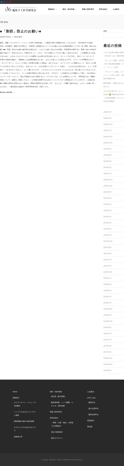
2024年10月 (107, 143)
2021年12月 (107, 241)
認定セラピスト (57, 438)
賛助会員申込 (93, 414)
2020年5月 (107, 290)
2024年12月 (107, 137)
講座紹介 (16, 398)
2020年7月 (107, 278)
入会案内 (90, 392)
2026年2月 (107, 118)
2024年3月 (107, 167)
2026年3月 (107, 112)
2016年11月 (107, 358)
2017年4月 (107, 346)
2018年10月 (107, 321)
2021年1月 (107, 266)
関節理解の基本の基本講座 (24, 421)
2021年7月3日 (5, 37)
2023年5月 (107, 198)
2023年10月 (107, 186)
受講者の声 (18, 437)
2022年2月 (107, 235)
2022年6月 (107, 229)
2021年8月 (107, 253)
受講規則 (90, 420)
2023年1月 (107, 217)
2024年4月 (107, 161)
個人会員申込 (93, 408)
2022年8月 (107, 223)
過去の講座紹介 (57, 432)
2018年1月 (107, 333)
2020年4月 (107, 297)
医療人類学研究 (56, 412)
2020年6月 (107, 284)
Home (15, 392)
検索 (105, 31)
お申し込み (91, 398)
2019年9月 (107, 315)
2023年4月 (107, 204)
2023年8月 (107, 192)
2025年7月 (107, 130)
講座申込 (91, 402)
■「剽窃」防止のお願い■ (20, 31)
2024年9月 (107, 149)
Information (18, 37)
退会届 (89, 427)
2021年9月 (107, 247)
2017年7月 (107, 340)
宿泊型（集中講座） (58, 396)
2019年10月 (107, 309)
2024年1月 (107, 173)
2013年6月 (107, 370)
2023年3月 (107, 210)
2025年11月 (107, 124)
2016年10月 (107, 364)
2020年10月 (107, 272)
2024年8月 (107, 155)
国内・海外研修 (56, 392)
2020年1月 (107, 303)
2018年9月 (107, 327)
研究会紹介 (54, 418)
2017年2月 (107, 352)
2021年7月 (107, 260)
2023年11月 (107, 180)
